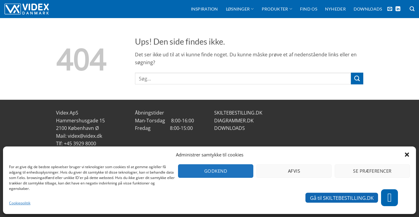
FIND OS (308, 8)
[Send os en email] (389, 9)
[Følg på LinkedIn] (398, 9)
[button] (407, 155)
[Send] (357, 78)
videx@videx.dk (85, 136)
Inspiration (204, 8)
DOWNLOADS (229, 128)
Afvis (294, 171)
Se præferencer (372, 171)
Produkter (277, 9)
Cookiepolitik (19, 203)
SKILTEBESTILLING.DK (238, 112)
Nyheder (335, 8)
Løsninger (240, 9)
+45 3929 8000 (80, 143)
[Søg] (412, 9)
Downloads (368, 8)
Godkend (215, 171)
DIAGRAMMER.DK (234, 120)
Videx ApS (67, 112)
